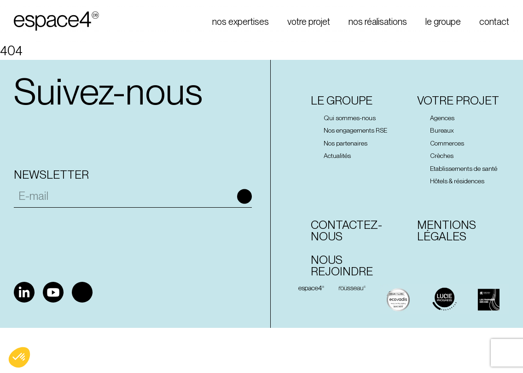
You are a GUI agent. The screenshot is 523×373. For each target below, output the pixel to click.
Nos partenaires (345, 143)
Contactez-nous (346, 230)
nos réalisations (378, 22)
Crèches (441, 155)
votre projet (308, 22)
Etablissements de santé (463, 168)
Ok (244, 196)
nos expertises (240, 22)
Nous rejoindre (342, 265)
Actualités (337, 155)
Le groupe (341, 100)
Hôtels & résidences (457, 181)
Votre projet (458, 100)
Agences (442, 118)
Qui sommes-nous (350, 118)
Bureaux (442, 130)
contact (494, 22)
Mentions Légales (446, 230)
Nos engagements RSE (355, 130)
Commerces (447, 143)
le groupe (443, 22)
